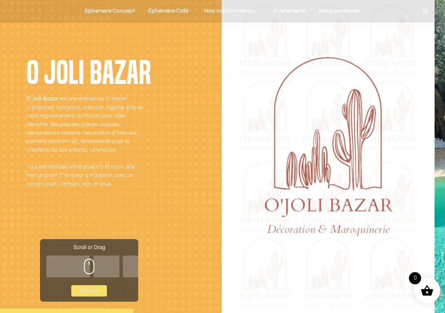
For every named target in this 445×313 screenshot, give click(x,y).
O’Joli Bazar (42, 99)
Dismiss (89, 291)
